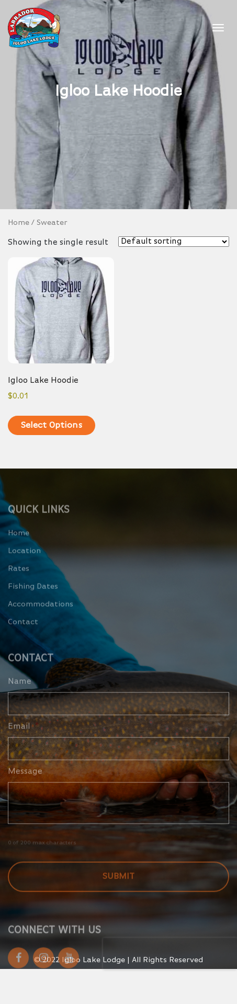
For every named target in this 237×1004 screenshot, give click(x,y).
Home (18, 222)
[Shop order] (173, 241)
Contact (23, 631)
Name (19, 691)
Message (25, 781)
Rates (18, 577)
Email (23, 736)
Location (24, 560)
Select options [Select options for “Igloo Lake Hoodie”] (51, 425)
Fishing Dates (33, 595)
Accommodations (40, 613)
